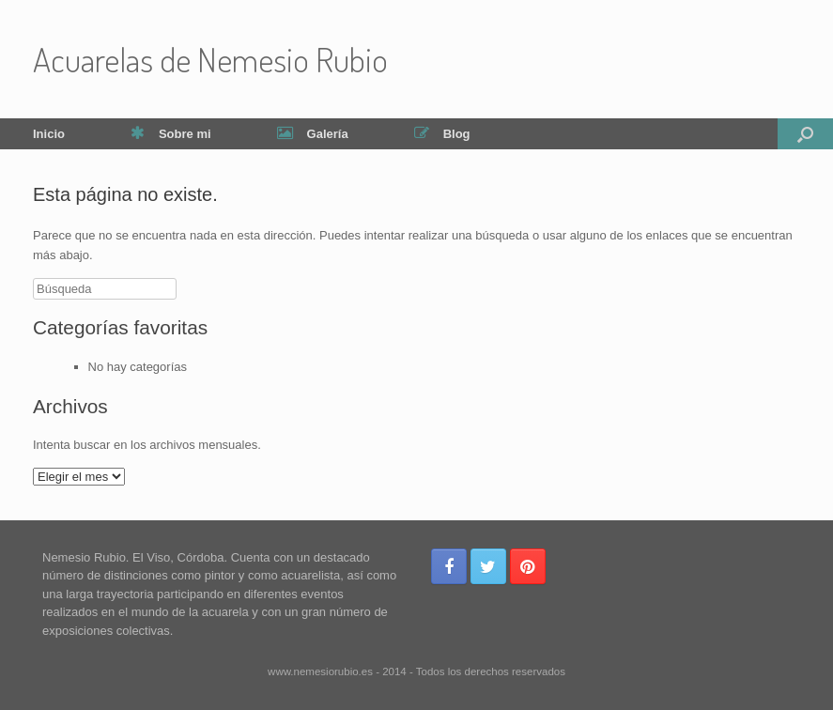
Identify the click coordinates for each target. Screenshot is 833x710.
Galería (312, 134)
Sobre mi (171, 134)
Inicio (49, 134)
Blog (442, 134)
